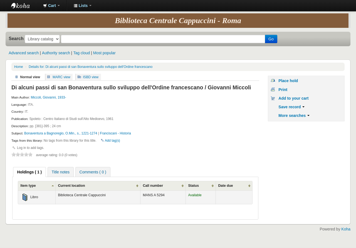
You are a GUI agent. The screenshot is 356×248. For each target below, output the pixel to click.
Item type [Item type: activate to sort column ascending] (28, 186)
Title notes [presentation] (61, 172)
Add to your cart (293, 98)
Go (271, 39)
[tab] (29, 172)
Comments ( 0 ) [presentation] (93, 172)
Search (16, 38)
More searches (294, 115)
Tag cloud (81, 53)
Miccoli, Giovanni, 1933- (48, 97)
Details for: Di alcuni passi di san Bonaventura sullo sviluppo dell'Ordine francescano (90, 67)
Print (282, 89)
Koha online (25, 5)
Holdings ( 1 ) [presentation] (29, 172)
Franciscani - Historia (115, 133)
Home (18, 67)
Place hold (288, 80)
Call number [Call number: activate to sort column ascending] (153, 186)
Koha (345, 229)
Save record (291, 107)
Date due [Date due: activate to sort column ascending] (225, 186)
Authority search (56, 53)
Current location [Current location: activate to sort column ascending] (71, 186)
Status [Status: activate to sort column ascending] (193, 186)
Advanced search (24, 53)
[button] (51, 5)
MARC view (61, 77)
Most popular (104, 53)
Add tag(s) (112, 141)
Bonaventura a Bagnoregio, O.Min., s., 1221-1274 (61, 133)
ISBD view (90, 77)
